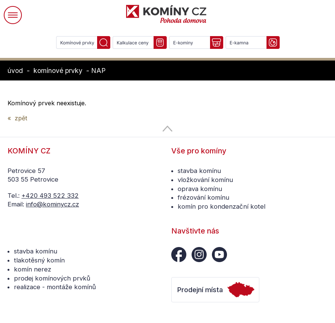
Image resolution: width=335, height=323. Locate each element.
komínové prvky (58, 70)
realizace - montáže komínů (55, 287)
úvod (15, 70)
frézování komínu (203, 197)
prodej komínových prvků (52, 278)
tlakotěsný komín (39, 260)
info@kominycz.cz (52, 204)
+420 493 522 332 (50, 195)
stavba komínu (199, 170)
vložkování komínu (205, 179)
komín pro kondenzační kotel (221, 206)
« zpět (17, 118)
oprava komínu (200, 189)
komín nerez (32, 269)
